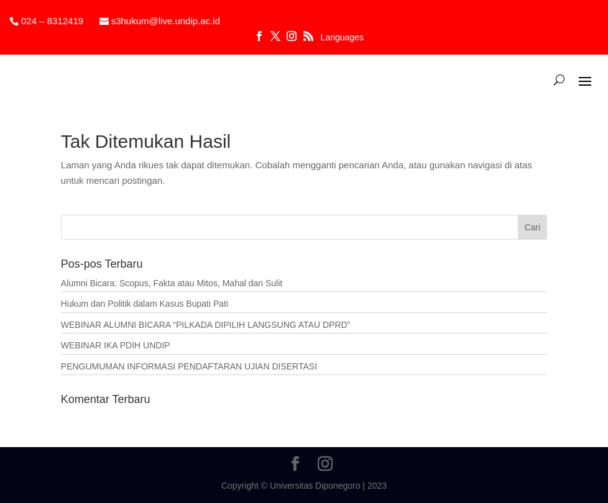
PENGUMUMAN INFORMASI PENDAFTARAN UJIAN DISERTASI (189, 366)
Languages (342, 37)
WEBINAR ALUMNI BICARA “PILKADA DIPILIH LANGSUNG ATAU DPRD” (205, 325)
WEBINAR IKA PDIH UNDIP (115, 345)
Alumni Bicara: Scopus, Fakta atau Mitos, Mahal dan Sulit (171, 283)
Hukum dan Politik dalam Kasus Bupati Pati (144, 304)
